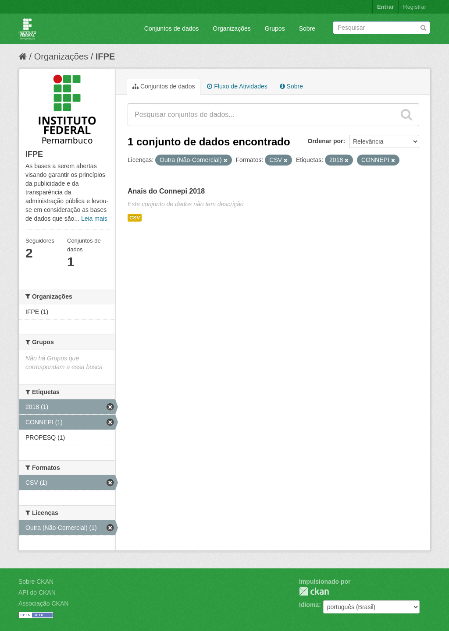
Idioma (309, 604)
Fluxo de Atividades (237, 86)
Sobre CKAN (35, 581)
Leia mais (94, 218)
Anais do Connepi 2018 (166, 191)
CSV (134, 218)
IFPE (105, 56)
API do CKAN (37, 592)
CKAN (314, 591)
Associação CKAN (43, 603)
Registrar (414, 7)
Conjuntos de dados (171, 28)
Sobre (307, 28)
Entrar (385, 7)
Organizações (231, 28)
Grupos (275, 28)
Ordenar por (325, 141)
